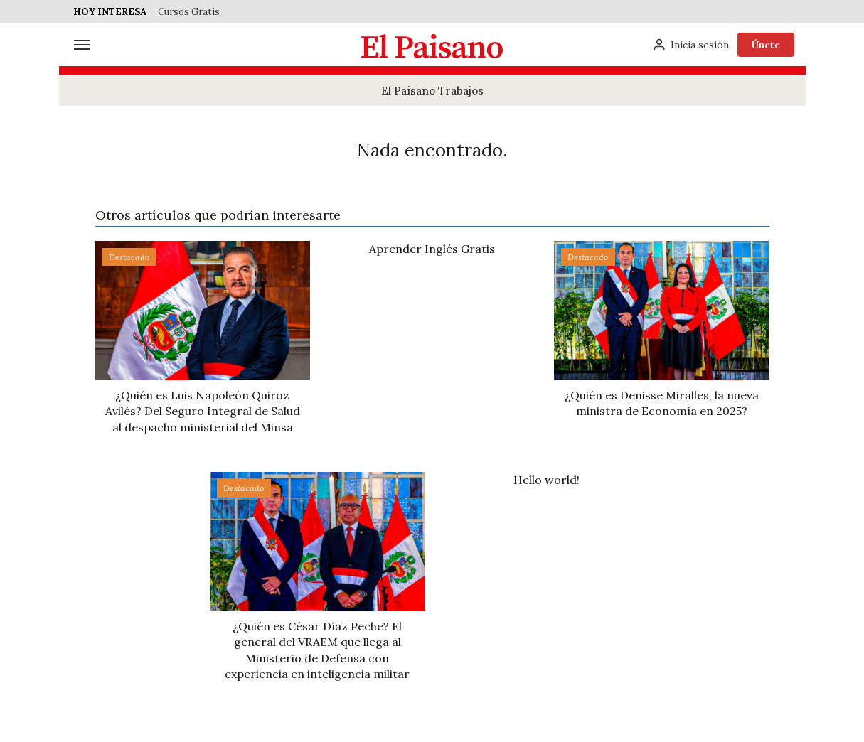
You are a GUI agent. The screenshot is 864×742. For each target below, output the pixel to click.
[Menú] (81, 44)
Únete (766, 44)
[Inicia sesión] (690, 45)
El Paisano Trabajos (432, 90)
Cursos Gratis (189, 12)
